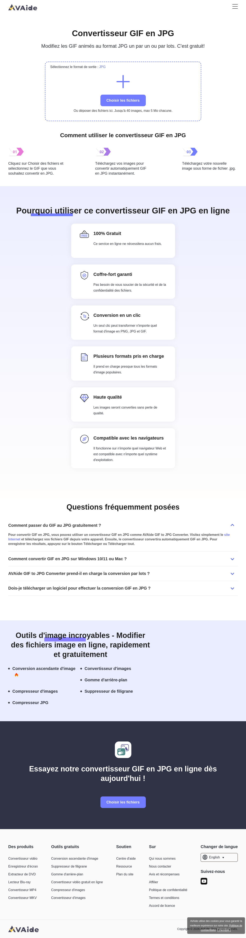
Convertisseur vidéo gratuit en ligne (77, 882)
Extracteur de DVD (22, 874)
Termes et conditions (164, 898)
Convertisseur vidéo (22, 858)
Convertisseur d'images (111, 668)
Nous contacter (160, 866)
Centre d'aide (126, 858)
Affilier (153, 882)
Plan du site (124, 874)
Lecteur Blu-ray (19, 882)
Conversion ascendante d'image (43, 671)
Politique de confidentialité (168, 890)
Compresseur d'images (38, 691)
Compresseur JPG (33, 702)
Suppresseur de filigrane (112, 691)
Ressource (124, 866)
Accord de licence (162, 905)
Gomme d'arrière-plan (109, 680)
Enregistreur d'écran (23, 866)
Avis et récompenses (164, 874)
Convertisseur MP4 (22, 890)
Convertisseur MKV (22, 898)
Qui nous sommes (162, 858)
